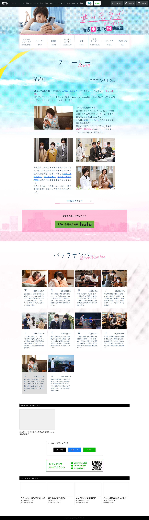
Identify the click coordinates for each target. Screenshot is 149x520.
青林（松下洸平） (92, 120)
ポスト (59, 450)
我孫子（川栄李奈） (85, 129)
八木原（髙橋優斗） (71, 91)
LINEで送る (89, 450)
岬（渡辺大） (50, 177)
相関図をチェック (74, 201)
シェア (74, 450)
